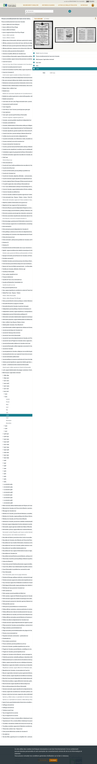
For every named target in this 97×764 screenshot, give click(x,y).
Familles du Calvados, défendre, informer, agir (14, 269)
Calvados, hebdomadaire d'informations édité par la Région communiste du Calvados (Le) (18, 125)
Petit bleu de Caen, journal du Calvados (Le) (13, 588)
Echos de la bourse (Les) (9, 237)
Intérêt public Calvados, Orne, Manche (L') (13, 324)
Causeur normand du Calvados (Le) (11, 144)
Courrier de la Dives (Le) (8, 168)
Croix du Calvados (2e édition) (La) (11, 192)
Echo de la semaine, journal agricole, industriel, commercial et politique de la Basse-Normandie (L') (18, 213)
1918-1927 (6, 433)
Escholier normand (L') (8, 258)
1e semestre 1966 (8, 489)
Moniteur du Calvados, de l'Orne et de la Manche (15, 518)
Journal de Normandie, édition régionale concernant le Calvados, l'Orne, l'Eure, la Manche (18, 346)
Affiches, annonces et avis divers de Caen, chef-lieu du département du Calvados (18, 43)
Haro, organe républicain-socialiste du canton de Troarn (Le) (17, 290)
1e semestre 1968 (8, 500)
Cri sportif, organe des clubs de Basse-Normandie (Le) (16, 184)
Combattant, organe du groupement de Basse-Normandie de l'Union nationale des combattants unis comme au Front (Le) (18, 152)
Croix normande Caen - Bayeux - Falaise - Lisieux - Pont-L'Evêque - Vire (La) (18, 197)
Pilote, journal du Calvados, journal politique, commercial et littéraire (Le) (18, 625)
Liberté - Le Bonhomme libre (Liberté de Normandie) (16, 364)
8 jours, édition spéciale (8, 35)
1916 (6, 428)
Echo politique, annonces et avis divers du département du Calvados (18, 231)
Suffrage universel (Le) (8, 705)
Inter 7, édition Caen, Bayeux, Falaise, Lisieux (14, 322)
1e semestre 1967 (8, 495)
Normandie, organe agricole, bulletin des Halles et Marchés (17, 526)
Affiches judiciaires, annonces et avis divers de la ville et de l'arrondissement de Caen (18, 48)
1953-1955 (6, 457)
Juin (7, 412)
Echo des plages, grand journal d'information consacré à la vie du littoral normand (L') (18, 221)
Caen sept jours (6, 112)
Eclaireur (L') (6, 242)
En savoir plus (43, 760)
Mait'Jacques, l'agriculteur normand (12, 372)
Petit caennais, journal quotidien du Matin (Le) (14, 593)
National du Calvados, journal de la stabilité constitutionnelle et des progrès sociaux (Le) (18, 521)
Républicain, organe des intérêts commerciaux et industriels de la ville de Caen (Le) (18, 665)
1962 (5, 476)
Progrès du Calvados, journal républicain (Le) (14, 651)
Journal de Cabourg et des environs (11, 332)
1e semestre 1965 (8, 484)
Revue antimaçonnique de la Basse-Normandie (14, 686)
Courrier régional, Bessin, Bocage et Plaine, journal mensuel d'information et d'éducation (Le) (18, 181)
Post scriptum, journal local (9, 641)
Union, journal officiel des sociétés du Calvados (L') (15, 731)
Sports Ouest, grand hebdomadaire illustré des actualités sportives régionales (18, 702)
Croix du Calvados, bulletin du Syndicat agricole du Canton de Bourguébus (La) (18, 194)
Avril (7, 407)
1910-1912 (6, 388)
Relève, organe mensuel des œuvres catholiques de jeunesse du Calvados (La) (18, 662)
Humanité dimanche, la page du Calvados (13, 303)
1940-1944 (6, 447)
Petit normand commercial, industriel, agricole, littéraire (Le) (17, 601)
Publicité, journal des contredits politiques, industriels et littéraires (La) (18, 657)
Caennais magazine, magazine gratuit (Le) (13, 117)
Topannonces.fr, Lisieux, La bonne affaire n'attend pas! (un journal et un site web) (18, 718)
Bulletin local (6, 91)
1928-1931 (6, 436)
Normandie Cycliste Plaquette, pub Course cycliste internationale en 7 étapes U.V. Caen (18, 532)
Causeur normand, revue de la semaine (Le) (13, 141)
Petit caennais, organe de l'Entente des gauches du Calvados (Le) (18, 596)
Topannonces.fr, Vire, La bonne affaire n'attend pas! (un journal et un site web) (18, 720)
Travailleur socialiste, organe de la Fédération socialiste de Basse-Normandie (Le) (18, 726)
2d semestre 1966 (8, 492)
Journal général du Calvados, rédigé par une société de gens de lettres (18, 351)
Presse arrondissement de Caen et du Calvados (13, 21)
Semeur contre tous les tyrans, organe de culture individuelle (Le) (18, 694)
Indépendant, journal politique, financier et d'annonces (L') (17, 308)
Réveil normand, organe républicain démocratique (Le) (16, 683)
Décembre (8, 423)
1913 (6, 394)
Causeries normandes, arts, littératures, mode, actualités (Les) (18, 138)
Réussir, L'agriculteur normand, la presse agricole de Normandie (18, 673)
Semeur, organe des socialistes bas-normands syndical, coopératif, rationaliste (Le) (18, 691)
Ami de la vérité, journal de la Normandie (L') (13, 51)
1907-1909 (6, 386)
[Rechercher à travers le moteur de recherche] (40, 11)
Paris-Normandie (7, 572)
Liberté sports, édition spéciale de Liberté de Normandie (17, 367)
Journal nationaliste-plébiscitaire (11, 356)
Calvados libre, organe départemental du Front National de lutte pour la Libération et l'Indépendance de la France (18, 128)
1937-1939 (6, 444)
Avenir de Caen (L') (7, 61)
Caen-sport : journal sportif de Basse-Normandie (15, 114)
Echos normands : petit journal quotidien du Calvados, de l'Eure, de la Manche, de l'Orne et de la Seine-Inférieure (18, 239)
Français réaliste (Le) (8, 277)
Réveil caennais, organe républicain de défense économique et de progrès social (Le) (18, 675)
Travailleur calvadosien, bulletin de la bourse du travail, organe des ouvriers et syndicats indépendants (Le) (18, 723)
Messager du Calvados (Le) (9, 510)
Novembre (8, 420)
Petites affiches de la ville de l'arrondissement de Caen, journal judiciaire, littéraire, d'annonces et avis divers (18, 611)
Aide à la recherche (31, 13)
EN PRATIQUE (84, 5)
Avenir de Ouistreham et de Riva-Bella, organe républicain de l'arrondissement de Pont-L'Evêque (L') (18, 69)
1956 (5, 460)
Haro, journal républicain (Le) (10, 287)
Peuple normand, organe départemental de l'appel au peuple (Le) (18, 622)
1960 (5, 471)
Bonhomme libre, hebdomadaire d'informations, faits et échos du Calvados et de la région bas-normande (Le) (18, 85)
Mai (7, 409)
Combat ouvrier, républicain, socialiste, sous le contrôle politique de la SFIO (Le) (18, 149)
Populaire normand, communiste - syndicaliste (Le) (15, 635)
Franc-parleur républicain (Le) (10, 274)
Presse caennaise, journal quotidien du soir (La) (14, 643)
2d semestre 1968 (8, 503)
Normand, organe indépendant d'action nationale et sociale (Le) (18, 524)
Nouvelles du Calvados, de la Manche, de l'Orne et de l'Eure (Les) (18, 540)
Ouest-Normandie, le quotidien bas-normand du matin (16, 569)
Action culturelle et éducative (67, 5)
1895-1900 (6, 378)
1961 (5, 473)
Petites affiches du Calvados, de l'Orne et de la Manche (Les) (17, 614)
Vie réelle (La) (6, 734)
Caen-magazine (7, 106)
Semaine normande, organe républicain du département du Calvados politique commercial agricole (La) (18, 689)
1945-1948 (6, 449)
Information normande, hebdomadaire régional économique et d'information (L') (18, 316)
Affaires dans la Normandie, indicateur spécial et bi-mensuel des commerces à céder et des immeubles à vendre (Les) (18, 40)
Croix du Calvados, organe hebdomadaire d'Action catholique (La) (18, 189)
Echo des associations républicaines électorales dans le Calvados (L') (18, 215)
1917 (6, 431)
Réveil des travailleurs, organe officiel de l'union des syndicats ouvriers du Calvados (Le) (18, 681)
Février (7, 402)
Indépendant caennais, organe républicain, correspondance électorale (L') (18, 311)
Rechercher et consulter (30, 5)
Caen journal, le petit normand (10, 104)
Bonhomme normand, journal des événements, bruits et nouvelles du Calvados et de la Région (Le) (18, 83)
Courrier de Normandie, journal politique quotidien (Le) (16, 170)
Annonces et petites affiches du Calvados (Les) (14, 53)
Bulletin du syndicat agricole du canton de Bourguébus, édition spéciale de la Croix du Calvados (18, 96)
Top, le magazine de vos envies (10, 712)
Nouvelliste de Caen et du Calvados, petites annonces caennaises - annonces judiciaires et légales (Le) (18, 545)
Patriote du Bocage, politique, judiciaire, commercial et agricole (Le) (18, 577)
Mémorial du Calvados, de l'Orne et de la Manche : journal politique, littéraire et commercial (18, 508)
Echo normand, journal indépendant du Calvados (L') (15, 229)
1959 (5, 468)
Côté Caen (5, 157)
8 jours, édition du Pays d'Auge (10, 27)
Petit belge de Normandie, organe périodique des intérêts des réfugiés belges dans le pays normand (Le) (18, 585)
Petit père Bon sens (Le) (8, 604)
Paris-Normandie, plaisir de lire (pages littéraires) (15, 574)
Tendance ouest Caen (8, 710)
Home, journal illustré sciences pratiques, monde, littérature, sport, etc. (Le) (18, 300)
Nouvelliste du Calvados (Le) (10, 553)
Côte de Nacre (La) (7, 160)
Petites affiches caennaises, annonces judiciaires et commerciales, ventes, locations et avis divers (18, 609)
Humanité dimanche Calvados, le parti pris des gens (15, 306)
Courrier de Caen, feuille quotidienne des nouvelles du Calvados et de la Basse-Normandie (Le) (18, 165)
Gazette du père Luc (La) (9, 285)
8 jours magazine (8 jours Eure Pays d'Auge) (13, 32)
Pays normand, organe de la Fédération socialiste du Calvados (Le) (18, 582)
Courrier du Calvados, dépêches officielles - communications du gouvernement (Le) (18, 176)
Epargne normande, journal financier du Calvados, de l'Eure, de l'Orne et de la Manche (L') (18, 255)
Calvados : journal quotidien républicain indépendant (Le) (17, 120)
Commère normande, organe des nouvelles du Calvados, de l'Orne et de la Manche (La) (18, 154)
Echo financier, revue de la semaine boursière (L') (15, 218)
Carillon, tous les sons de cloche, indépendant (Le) (15, 136)
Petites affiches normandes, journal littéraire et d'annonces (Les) (18, 617)
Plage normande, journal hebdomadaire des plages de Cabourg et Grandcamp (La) (18, 630)
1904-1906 (6, 383)
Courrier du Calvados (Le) (9, 173)
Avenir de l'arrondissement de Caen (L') (12, 67)
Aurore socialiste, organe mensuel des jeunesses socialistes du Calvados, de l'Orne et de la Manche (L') (18, 59)
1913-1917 (6, 391)
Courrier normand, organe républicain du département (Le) (17, 178)
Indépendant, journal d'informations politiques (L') (15, 314)
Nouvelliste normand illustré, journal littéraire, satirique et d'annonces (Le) (18, 556)
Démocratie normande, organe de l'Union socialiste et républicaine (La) (18, 199)
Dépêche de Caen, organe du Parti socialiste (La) (15, 205)
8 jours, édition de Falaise (9, 29)
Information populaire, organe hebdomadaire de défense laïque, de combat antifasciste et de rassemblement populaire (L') (18, 319)
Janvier (8, 399)
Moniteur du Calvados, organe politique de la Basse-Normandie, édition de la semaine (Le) (18, 516)
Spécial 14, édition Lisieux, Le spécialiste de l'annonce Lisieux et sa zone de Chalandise (18, 697)
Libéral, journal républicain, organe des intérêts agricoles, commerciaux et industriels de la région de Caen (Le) (18, 362)
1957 (5, 463)
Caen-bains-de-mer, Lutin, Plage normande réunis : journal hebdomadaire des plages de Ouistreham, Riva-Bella (18, 101)
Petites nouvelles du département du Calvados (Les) (16, 619)
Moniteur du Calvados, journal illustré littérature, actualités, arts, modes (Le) (18, 513)
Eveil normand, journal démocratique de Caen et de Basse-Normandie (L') (18, 263)
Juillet (7, 415)
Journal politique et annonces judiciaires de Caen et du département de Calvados (18, 359)
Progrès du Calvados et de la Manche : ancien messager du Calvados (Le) (18, 654)
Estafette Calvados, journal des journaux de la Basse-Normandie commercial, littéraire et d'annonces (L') (18, 261)
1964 (5, 481)
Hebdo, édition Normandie (9, 295)
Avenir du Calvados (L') (8, 72)
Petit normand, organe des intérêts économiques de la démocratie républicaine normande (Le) (18, 598)
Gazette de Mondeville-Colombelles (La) (13, 282)
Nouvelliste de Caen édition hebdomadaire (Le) (14, 548)
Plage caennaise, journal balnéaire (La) (12, 627)
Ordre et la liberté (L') (8, 561)
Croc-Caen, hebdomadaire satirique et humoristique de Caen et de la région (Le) (18, 186)
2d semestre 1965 (8, 487)
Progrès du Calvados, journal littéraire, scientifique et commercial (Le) (18, 649)
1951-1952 (6, 455)
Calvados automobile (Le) (9, 122)
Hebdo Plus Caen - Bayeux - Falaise (11, 293)
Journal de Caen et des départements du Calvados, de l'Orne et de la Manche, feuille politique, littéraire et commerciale (18, 338)
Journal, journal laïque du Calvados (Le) (12, 330)
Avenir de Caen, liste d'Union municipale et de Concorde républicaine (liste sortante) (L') (18, 64)
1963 (5, 479)
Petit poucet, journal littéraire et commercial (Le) (15, 606)
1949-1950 (6, 452)
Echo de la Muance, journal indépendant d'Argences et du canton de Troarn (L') (18, 207)
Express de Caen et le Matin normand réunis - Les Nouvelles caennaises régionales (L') (18, 266)
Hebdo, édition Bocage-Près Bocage (12, 298)
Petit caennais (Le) (7, 590)
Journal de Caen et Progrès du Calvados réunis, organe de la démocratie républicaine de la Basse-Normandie (18, 340)
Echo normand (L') (7, 226)
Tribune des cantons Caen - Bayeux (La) (12, 728)
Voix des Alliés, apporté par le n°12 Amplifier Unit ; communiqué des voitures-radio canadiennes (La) (18, 736)
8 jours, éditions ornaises (9, 37)
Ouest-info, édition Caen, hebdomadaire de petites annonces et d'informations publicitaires (18, 566)
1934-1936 (6, 441)
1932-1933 (6, 439)
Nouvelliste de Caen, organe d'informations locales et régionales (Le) (18, 550)
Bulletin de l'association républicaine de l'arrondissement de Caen (18, 93)
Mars (7, 404)
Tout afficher (38, 18)
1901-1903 (6, 380)
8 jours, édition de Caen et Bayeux (11, 24)
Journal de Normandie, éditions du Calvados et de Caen (16, 343)
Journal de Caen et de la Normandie (11, 335)
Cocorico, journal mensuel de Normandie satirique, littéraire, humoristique (18, 146)
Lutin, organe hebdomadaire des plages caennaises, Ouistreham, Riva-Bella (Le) (18, 370)
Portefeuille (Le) (7, 638)
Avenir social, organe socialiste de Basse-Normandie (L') (16, 75)
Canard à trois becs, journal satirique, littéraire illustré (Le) (17, 133)
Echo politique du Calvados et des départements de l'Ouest (17, 234)
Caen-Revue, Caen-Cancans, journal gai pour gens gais (16, 109)
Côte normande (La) (7, 162)
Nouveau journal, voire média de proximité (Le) (14, 534)
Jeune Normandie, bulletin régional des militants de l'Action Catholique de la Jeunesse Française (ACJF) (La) (18, 327)
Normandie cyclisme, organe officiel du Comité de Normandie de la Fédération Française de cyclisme (18, 529)
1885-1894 (6, 375)
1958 (5, 465)
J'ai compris (53, 760)
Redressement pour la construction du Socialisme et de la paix (18, 659)
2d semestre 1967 (8, 497)
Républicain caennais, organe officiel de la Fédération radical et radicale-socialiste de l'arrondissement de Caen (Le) (18, 667)
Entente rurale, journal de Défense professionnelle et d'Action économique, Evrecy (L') (18, 253)
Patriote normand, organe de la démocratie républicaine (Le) (18, 580)
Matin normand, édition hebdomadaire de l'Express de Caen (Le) (18, 505)
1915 (6, 425)
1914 (6, 396)
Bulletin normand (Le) (8, 98)
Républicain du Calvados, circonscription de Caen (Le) (16, 670)
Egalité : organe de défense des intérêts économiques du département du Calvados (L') (18, 250)
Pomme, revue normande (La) (10, 633)
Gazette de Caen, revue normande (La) (12, 279)
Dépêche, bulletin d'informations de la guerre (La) (15, 202)
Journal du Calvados (8, 348)
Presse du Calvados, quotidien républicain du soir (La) (16, 646)
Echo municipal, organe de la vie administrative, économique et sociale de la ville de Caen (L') (18, 223)
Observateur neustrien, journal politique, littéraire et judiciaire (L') (18, 558)
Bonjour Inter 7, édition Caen (10, 88)
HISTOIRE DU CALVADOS (48, 5)
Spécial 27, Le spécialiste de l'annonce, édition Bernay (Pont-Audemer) (18, 699)
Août (7, 417)
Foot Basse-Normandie (8, 271)
